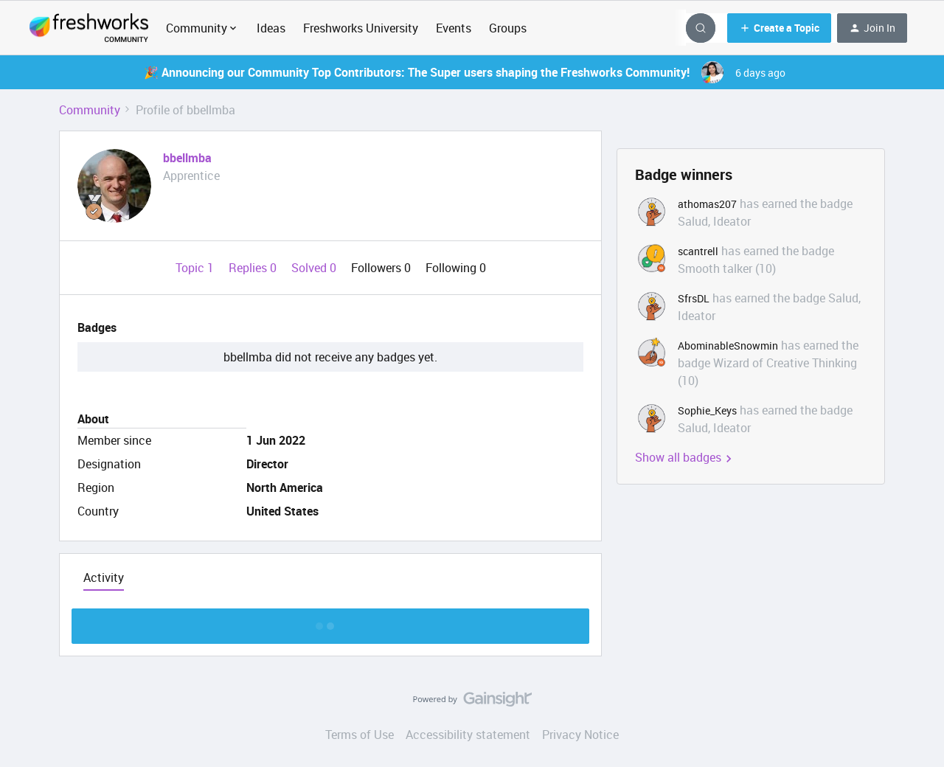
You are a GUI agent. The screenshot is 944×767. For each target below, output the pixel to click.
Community (89, 110)
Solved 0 (315, 268)
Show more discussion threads (331, 622)
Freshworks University (360, 28)
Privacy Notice (580, 734)
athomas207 (707, 204)
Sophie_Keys (707, 410)
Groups (508, 28)
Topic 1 (196, 268)
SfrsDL (693, 298)
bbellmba (187, 158)
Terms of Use (359, 734)
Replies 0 (254, 268)
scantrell (698, 251)
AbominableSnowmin (728, 346)
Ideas (271, 28)
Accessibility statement (468, 734)
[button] (779, 28)
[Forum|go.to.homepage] (89, 28)
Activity (103, 577)
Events (453, 28)
